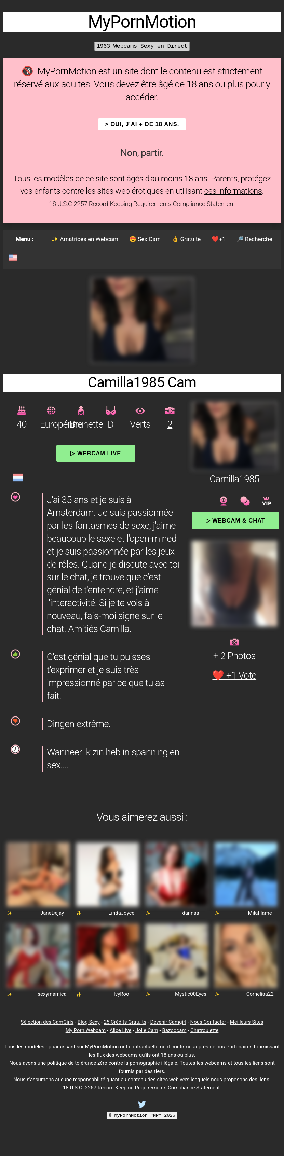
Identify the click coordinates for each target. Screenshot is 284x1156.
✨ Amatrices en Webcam (84, 239)
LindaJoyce (121, 913)
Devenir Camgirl (168, 1022)
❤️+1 (218, 239)
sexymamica (52, 994)
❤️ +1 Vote (234, 675)
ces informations (233, 191)
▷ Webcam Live (95, 453)
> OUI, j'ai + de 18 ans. (142, 124)
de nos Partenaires (230, 1047)
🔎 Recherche (254, 239)
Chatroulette (204, 1030)
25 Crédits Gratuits (125, 1022)
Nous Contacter (208, 1022)
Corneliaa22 (260, 994)
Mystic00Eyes (190, 994)
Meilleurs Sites (246, 1022)
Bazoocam (174, 1030)
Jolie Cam (146, 1030)
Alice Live (120, 1030)
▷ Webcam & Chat (235, 520)
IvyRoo (121, 994)
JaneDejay (52, 913)
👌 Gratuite (186, 239)
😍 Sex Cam (145, 239)
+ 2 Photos (234, 655)
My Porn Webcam (86, 1030)
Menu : (24, 239)
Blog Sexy (89, 1022)
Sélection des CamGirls (47, 1022)
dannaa (190, 913)
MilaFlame (260, 913)
